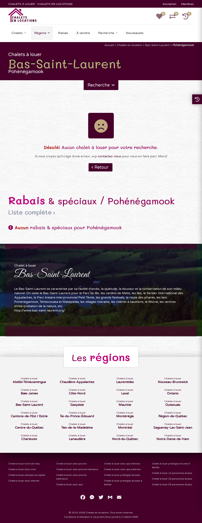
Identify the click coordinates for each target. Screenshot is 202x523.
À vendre (83, 33)
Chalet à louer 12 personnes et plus (172, 473)
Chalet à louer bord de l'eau (24, 463)
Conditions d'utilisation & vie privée (84, 517)
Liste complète (30, 212)
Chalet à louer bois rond (22, 469)
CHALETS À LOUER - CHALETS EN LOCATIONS (40, 4)
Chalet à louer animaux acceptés (26, 475)
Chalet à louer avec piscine (71, 463)
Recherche (106, 33)
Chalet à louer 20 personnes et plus (172, 478)
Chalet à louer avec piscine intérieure (77, 469)
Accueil (108, 45)
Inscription (169, 4)
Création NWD (130, 517)
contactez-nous (109, 156)
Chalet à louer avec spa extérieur (122, 469)
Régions (40, 33)
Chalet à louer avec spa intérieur (122, 463)
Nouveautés (135, 33)
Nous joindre (113, 517)
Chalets (17, 33)
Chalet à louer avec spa (69, 484)
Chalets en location (129, 45)
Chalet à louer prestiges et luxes (122, 475)
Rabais (63, 33)
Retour (101, 167)
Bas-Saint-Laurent (157, 45)
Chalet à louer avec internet (23, 480)
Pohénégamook (183, 45)
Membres (187, 4)
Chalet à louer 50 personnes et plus (172, 484)
